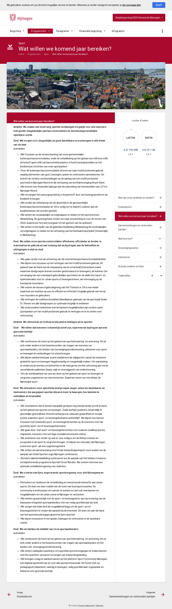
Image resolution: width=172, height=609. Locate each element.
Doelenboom (125, 207)
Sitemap (99, 605)
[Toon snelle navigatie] (162, 31)
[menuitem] (17, 31)
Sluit (159, 5)
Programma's (38, 31)
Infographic (118, 31)
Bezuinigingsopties (128, 248)
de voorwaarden (131, 5)
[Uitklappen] (161, 275)
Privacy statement (86, 605)
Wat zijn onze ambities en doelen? (136, 197)
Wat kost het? (125, 238)
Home (21, 54)
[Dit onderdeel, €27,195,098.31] (131, 129)
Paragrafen (62, 31)
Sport (46, 54)
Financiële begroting (90, 31)
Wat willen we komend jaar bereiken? (70, 54)
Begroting (15, 31)
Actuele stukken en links (131, 266)
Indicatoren (124, 257)
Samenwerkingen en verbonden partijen (135, 227)
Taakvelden (124, 275)
